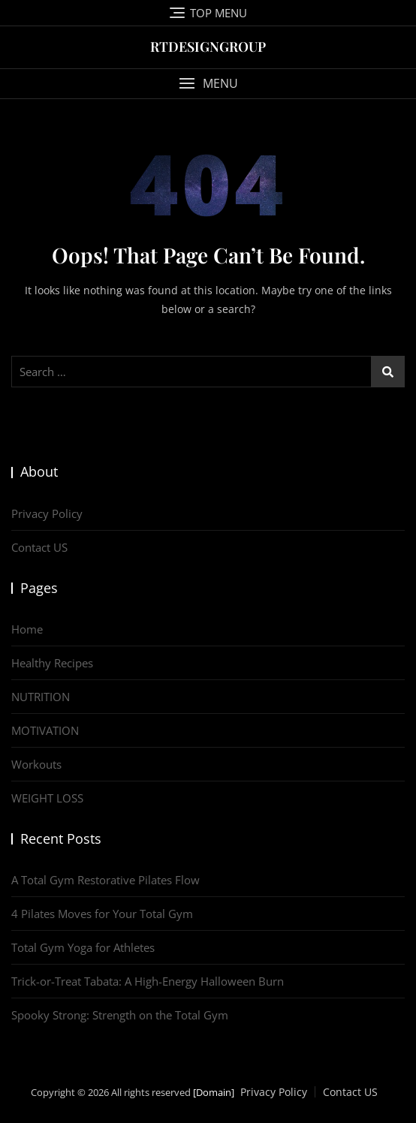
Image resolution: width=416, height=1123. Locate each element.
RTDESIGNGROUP (208, 47)
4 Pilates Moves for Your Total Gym (102, 913)
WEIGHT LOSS (47, 797)
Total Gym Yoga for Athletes (83, 947)
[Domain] (213, 1092)
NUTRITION (40, 696)
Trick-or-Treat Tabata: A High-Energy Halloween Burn (147, 981)
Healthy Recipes (52, 662)
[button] (208, 84)
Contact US (39, 547)
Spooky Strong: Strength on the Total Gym (119, 1014)
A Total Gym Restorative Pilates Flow (105, 879)
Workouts (36, 764)
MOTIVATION (45, 730)
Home (27, 629)
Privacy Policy (47, 513)
